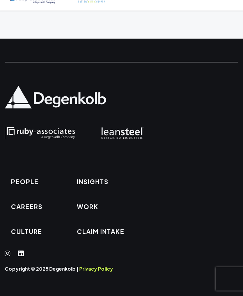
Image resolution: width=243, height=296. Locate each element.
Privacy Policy (96, 269)
